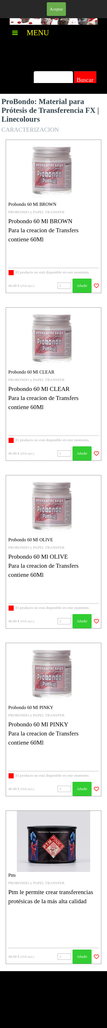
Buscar (84, 79)
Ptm (12, 875)
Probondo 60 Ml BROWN (32, 204)
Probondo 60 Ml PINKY (30, 707)
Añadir (82, 285)
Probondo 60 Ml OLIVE (30, 539)
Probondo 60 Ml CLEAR (31, 372)
